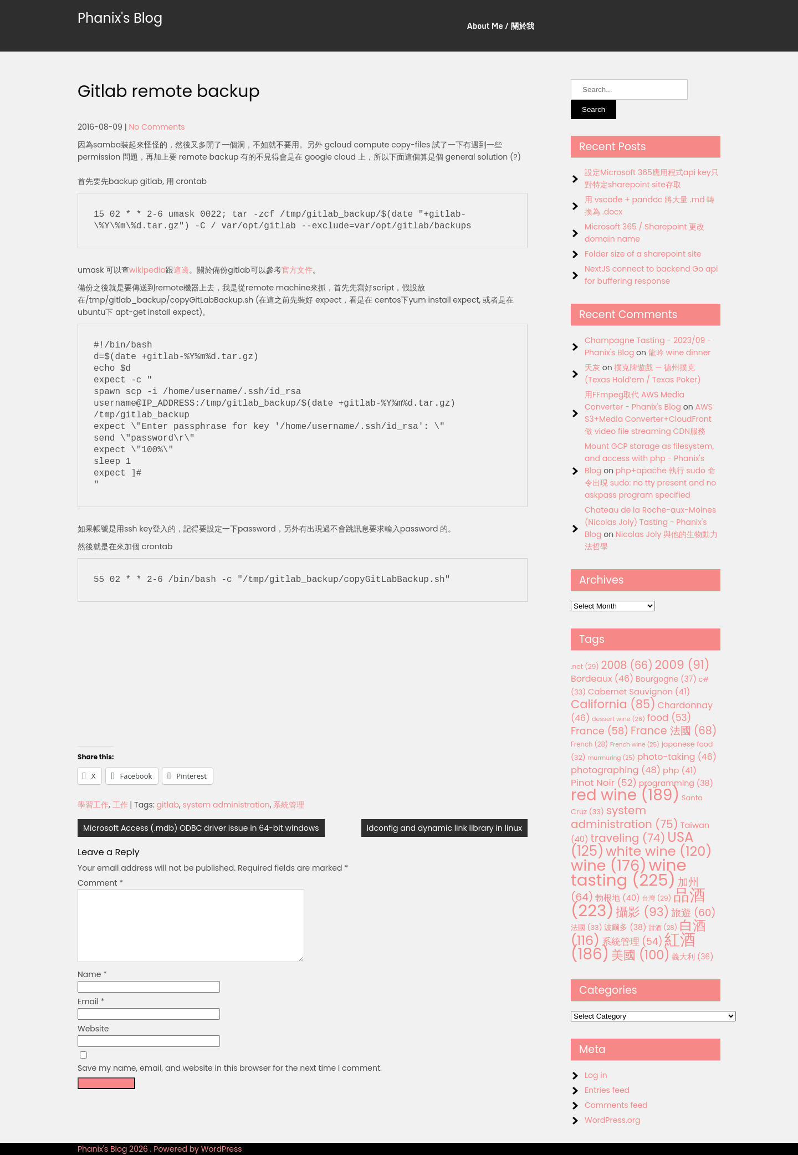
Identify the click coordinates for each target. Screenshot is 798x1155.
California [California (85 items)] (613, 704)
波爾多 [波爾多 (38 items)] (625, 927)
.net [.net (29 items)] (585, 666)
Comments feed (616, 1105)
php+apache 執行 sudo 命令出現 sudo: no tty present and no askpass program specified (650, 482)
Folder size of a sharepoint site (643, 253)
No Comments (157, 126)
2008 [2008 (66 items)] (627, 665)
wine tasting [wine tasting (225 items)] (629, 872)
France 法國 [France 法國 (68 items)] (674, 730)
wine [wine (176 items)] (609, 865)
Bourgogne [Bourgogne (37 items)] (666, 678)
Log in (596, 1075)
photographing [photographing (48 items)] (616, 770)
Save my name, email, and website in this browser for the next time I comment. (230, 1081)
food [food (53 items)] (669, 717)
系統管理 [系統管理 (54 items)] (632, 941)
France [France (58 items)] (599, 731)
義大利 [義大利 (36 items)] (692, 956)
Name (92, 987)
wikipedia (147, 269)
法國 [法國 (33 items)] (586, 927)
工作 (120, 804)
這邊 (181, 269)
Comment (100, 882)
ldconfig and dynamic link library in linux (444, 828)
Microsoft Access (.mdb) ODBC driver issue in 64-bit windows (201, 828)
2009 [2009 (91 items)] (682, 664)
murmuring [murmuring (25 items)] (611, 758)
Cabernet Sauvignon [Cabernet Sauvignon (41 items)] (639, 691)
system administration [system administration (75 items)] (624, 817)
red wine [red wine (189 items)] (625, 795)
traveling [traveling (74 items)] (627, 838)
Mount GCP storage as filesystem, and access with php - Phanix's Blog (649, 458)
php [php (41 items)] (680, 770)
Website (93, 1041)
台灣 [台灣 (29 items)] (656, 898)
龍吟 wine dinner (679, 352)
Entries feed (607, 1090)
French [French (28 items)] (589, 744)
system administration (226, 804)
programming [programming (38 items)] (676, 783)
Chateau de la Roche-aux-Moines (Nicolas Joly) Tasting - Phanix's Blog (650, 522)
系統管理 (288, 804)
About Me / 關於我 (500, 25)
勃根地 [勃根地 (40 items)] (617, 897)
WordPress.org (613, 1120)
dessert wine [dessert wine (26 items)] (618, 718)
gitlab (168, 804)
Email (91, 1014)
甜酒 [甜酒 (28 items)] (662, 927)
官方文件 (297, 269)
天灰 (592, 367)
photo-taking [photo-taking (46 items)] (677, 756)
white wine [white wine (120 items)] (659, 851)
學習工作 (93, 804)
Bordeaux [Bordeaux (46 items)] (602, 678)
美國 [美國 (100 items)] (640, 955)
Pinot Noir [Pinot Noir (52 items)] (604, 782)
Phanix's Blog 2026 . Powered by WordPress (160, 1148)
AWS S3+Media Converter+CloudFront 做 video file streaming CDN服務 (649, 419)
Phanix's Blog (120, 18)
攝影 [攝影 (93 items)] (642, 912)
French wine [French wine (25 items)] (634, 744)
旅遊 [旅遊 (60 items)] (693, 912)
